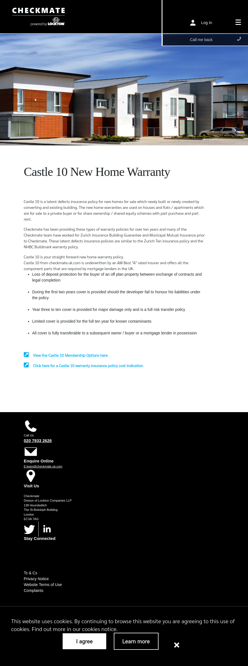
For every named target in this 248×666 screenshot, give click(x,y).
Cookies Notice (197, 626)
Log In (206, 22)
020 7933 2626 (38, 440)
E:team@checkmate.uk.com (43, 466)
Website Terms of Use (43, 584)
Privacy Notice (36, 579)
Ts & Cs (30, 573)
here (229, 616)
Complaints (33, 590)
